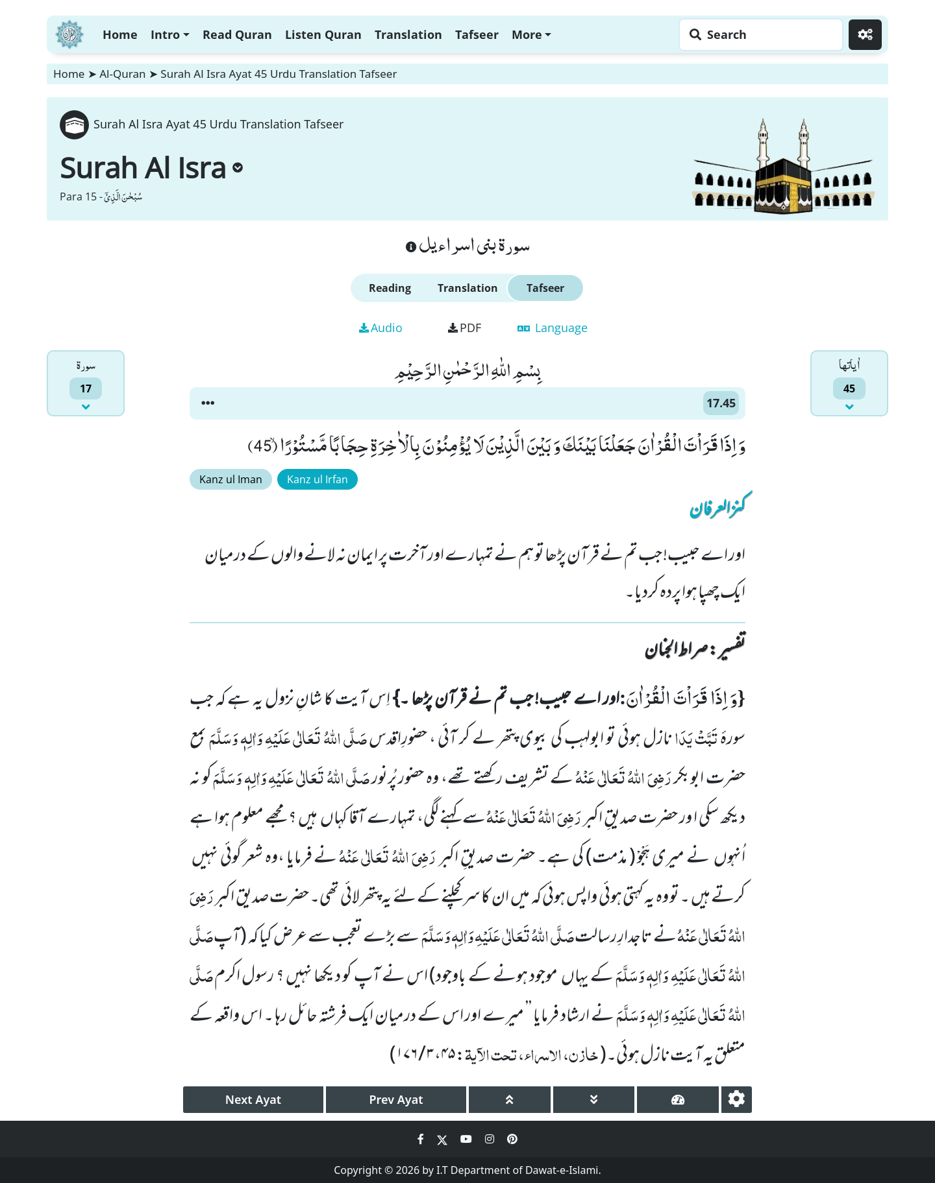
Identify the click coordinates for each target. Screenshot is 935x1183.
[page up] (510, 1099)
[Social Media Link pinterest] (512, 1139)
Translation (408, 34)
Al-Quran (122, 73)
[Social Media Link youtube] (467, 1139)
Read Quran (237, 34)
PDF (464, 327)
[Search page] (757, 34)
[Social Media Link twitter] (443, 1139)
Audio (381, 327)
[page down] (594, 1099)
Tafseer (477, 34)
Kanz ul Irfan (317, 479)
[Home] (69, 33)
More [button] (527, 34)
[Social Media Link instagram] (491, 1139)
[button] (207, 403)
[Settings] (865, 34)
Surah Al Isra (151, 167)
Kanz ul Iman (230, 479)
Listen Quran (323, 34)
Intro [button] (165, 34)
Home (120, 34)
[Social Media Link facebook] (422, 1139)
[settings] (736, 1099)
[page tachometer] (678, 1099)
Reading (390, 288)
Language (552, 327)
